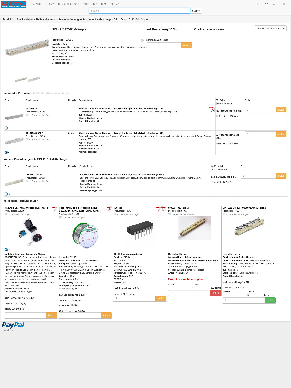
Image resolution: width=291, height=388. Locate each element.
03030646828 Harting (178, 208)
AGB (86, 4)
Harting (182, 254)
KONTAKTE (116, 4)
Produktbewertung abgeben (271, 28)
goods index (7, 330)
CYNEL (73, 257)
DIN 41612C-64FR (34, 133)
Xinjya (65, 44)
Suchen (196, 11)
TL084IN (118, 208)
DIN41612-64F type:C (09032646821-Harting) (244, 208)
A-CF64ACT (31, 108)
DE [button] (258, 4)
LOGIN (283, 4)
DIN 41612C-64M (34, 174)
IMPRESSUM (99, 4)
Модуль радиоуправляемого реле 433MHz (26, 208)
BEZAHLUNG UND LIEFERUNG (64, 4)
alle (224, 103)
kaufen (186, 45)
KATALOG (38, 4)
